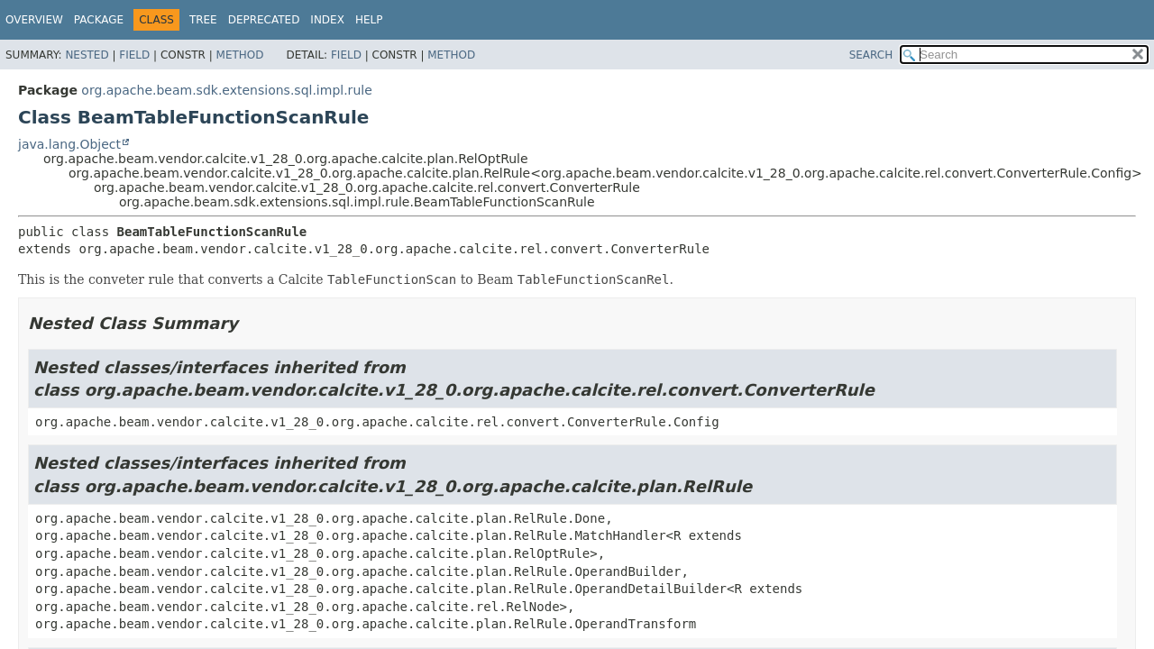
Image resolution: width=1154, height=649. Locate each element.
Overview (34, 20)
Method (240, 55)
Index (327, 20)
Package (99, 20)
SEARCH (871, 55)
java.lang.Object (69, 144)
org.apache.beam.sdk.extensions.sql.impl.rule (226, 90)
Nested (86, 55)
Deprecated (264, 20)
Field (134, 55)
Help (369, 20)
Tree (203, 20)
